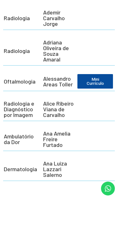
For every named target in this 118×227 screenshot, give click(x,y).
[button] (13, 219)
